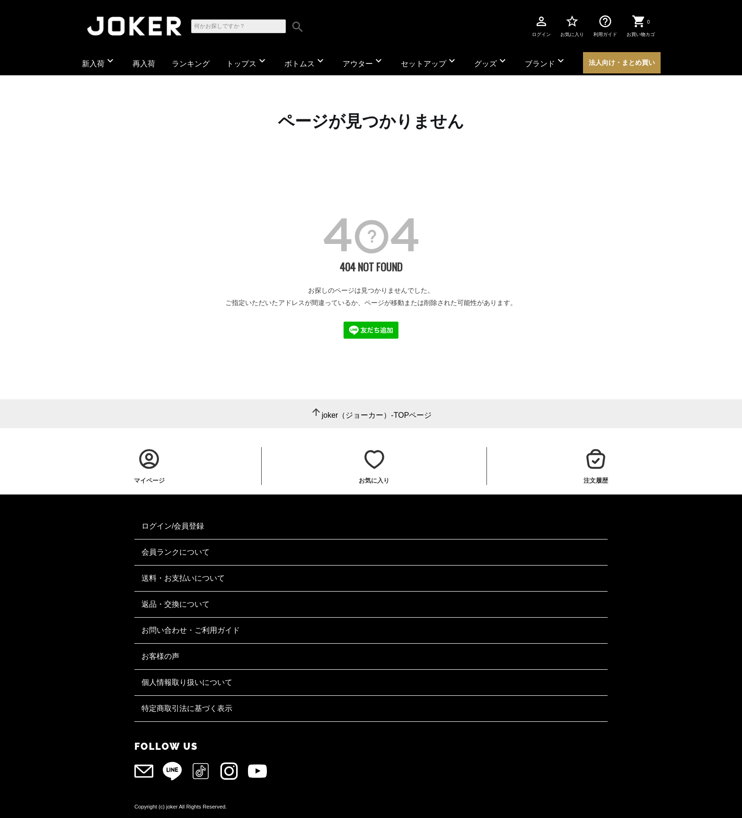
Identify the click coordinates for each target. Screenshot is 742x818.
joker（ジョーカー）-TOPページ (377, 415)
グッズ (491, 61)
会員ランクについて (175, 552)
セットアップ (429, 61)
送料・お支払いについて (183, 578)
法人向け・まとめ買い (622, 62)
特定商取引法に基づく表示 (186, 708)
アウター (363, 61)
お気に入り (572, 25)
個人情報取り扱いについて (186, 682)
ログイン (541, 25)
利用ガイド (605, 25)
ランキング (191, 64)
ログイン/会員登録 (172, 526)
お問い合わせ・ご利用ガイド (190, 630)
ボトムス (305, 61)
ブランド (545, 61)
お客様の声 (160, 656)
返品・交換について (175, 604)
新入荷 (99, 61)
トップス (247, 61)
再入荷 (143, 64)
